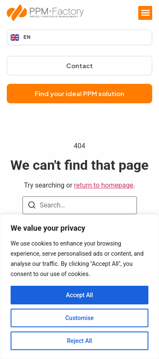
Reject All (79, 340)
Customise (79, 318)
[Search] (32, 206)
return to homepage (104, 185)
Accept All (79, 295)
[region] (79, 286)
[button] (145, 13)
